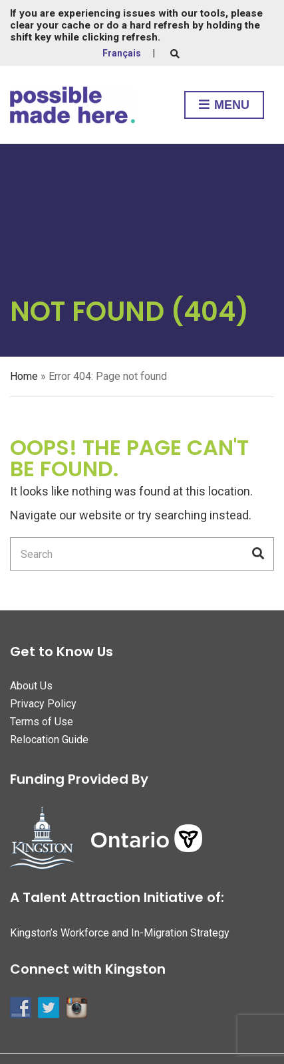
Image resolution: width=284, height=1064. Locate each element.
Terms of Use (41, 721)
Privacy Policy (43, 703)
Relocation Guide (49, 739)
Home (24, 376)
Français (121, 53)
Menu (224, 105)
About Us (31, 685)
